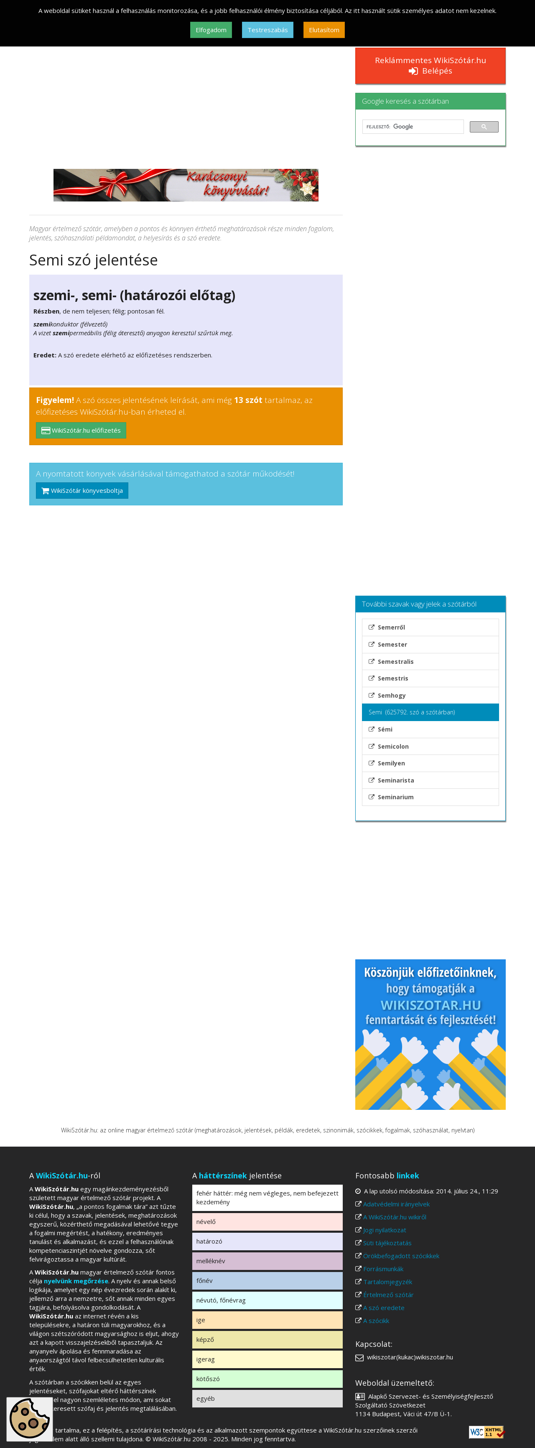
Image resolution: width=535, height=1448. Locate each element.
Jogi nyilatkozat (384, 1230)
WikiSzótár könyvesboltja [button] (82, 490)
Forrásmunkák (383, 1268)
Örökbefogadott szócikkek (401, 1256)
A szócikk (376, 1320)
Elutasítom (324, 29)
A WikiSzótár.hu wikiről (394, 1217)
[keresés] (412, 126)
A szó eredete (384, 1307)
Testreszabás (267, 29)
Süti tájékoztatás (387, 1243)
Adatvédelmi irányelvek (396, 1204)
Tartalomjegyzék (387, 1281)
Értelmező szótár (388, 1294)
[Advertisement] (186, 106)
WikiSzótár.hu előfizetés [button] (81, 430)
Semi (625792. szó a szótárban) (412, 712)
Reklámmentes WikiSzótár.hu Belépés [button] (430, 65)
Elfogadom (211, 29)
